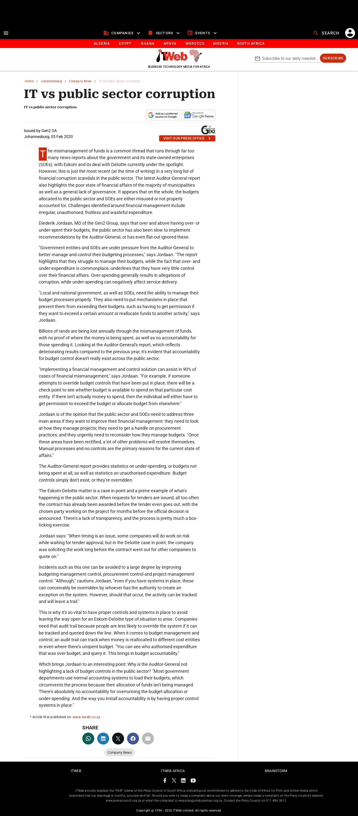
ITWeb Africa (173, 771)
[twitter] (118, 739)
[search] (326, 33)
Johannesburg (51, 81)
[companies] (122, 33)
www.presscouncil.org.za (123, 800)
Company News (80, 81)
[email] (148, 739)
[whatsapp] (88, 739)
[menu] (6, 33)
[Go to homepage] (179, 61)
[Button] (250, 43)
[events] (202, 33)
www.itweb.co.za (86, 717)
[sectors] (164, 33)
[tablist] (179, 43)
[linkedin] (103, 739)
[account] (350, 33)
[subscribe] (333, 58)
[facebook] (133, 739)
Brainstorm (276, 771)
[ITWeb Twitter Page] (174, 781)
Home (29, 81)
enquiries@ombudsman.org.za (200, 800)
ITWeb (76, 771)
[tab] (101, 43)
